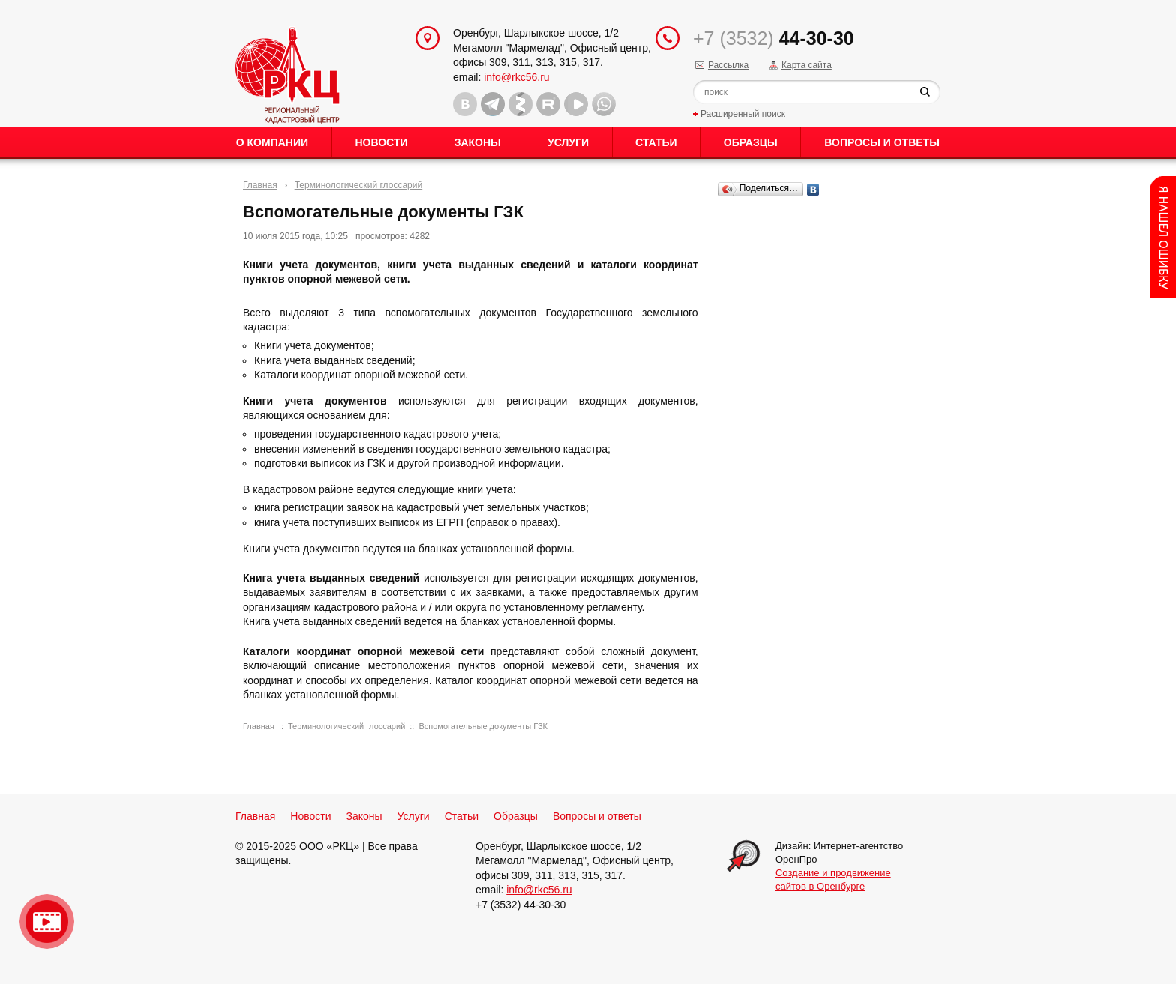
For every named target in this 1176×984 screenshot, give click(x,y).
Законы (477, 142)
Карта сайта (807, 65)
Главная (260, 185)
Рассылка (728, 65)
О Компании (272, 142)
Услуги (568, 142)
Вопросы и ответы (882, 142)
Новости (381, 142)
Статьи (656, 142)
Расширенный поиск (742, 114)
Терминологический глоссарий (358, 185)
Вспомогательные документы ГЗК (483, 726)
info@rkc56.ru (516, 77)
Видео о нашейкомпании (47, 921)
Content (1163, 237)
